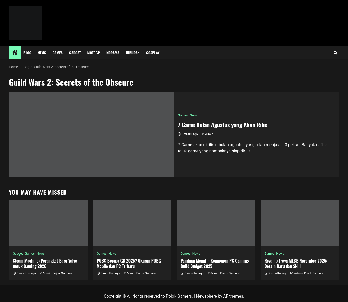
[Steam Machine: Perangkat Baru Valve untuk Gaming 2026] (48, 223)
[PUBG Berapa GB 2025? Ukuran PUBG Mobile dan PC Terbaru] (132, 223)
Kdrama (112, 52)
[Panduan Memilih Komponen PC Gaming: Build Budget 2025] (216, 223)
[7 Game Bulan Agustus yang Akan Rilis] (91, 134)
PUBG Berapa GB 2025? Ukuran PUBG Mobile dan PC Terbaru (129, 263)
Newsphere (206, 296)
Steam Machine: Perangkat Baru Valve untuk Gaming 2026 (45, 263)
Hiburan (133, 52)
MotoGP (93, 52)
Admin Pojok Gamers (57, 273)
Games (58, 52)
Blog (27, 52)
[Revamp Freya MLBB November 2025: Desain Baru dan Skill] (300, 223)
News (42, 52)
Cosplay (152, 52)
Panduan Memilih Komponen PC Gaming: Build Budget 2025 (215, 263)
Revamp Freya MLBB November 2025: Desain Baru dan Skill (296, 263)
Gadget (75, 52)
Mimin (209, 134)
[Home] (15, 53)
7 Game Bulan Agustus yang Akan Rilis (222, 124)
